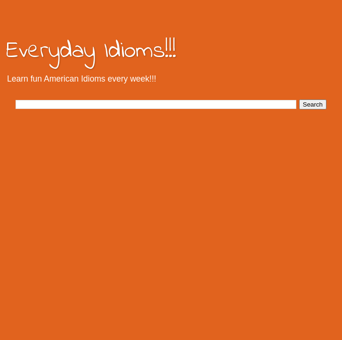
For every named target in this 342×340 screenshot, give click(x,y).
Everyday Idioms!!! (91, 51)
